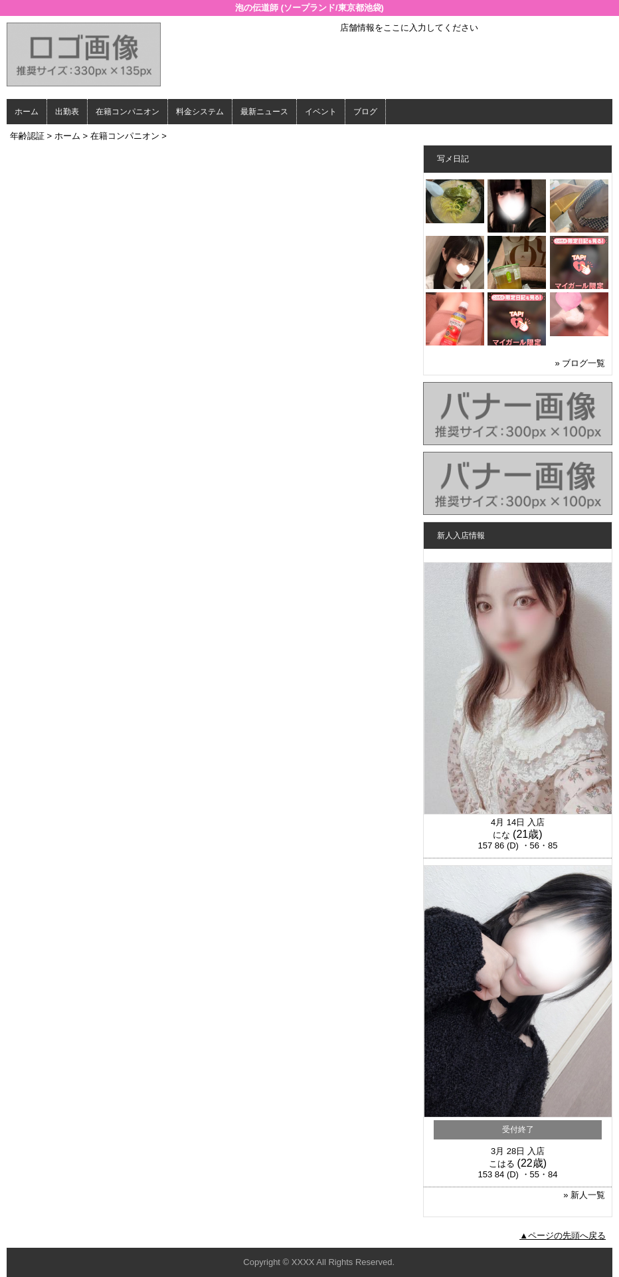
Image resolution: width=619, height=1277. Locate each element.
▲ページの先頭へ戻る (562, 1235)
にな (501, 835)
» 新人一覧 (584, 1195)
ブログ (365, 111)
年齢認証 (27, 136)
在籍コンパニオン (127, 111)
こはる (502, 1164)
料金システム (200, 111)
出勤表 (67, 111)
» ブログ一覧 (580, 363)
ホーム (27, 111)
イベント (321, 111)
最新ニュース (264, 111)
